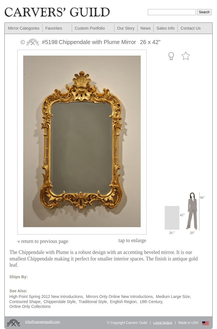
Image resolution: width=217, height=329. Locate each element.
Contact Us (191, 28)
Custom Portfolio (90, 28)
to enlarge (132, 240)
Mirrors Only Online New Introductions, (120, 296)
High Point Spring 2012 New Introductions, (46, 296)
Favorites (53, 28)
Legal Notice (162, 322)
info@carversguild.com (42, 322)
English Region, (124, 301)
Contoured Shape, (25, 301)
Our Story (126, 28)
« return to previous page (42, 241)
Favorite (185, 56)
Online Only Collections (30, 306)
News (145, 28)
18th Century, (151, 301)
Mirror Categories (23, 28)
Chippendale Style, (60, 301)
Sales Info (166, 28)
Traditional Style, (93, 301)
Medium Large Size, (173, 296)
